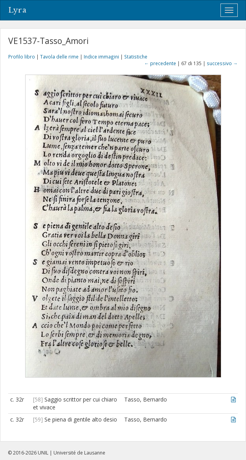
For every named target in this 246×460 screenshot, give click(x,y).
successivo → (222, 63)
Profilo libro (21, 56)
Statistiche (135, 56)
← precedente (160, 63)
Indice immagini (101, 56)
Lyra (17, 10)
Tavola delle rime (59, 56)
